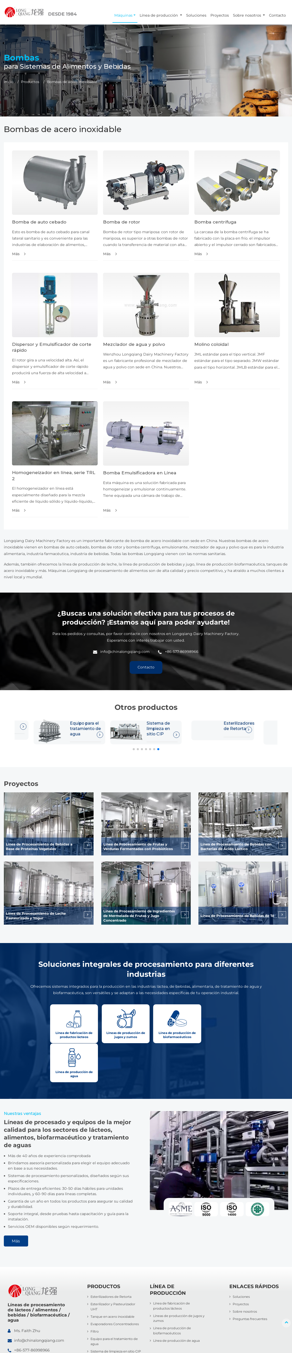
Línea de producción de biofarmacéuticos (172, 1293)
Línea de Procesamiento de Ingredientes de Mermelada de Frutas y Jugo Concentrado (140, 917)
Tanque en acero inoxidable (113, 1279)
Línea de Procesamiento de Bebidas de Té (235, 916)
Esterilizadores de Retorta (162, 727)
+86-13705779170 (30, 1322)
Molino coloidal (211, 344)
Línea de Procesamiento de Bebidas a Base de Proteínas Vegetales (40, 847)
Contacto (277, 15)
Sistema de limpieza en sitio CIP (82, 730)
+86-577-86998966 (182, 652)
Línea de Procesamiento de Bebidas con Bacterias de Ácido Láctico (236, 847)
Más (16, 254)
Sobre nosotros (245, 1274)
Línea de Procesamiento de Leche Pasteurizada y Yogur (37, 916)
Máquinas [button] (123, 15)
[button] (134, 750)
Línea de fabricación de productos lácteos (172, 1268)
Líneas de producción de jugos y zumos (178, 1280)
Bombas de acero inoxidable (114, 1327)
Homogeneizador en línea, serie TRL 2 (54, 476)
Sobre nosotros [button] (247, 15)
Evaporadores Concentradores (115, 1287)
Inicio (9, 82)
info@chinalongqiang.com (125, 652)
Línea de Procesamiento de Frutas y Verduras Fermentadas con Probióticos (138, 847)
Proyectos (219, 15)
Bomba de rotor (121, 222)
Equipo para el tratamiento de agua (115, 1304)
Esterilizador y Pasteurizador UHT (238, 730)
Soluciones (196, 15)
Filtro (95, 1294)
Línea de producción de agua (177, 1303)
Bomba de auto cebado (39, 222)
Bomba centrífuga (215, 222)
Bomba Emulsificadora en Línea (140, 473)
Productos (30, 82)
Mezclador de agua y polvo (134, 344)
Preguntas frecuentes (250, 1282)
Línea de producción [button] (159, 15)
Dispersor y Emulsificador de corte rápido (52, 347)
